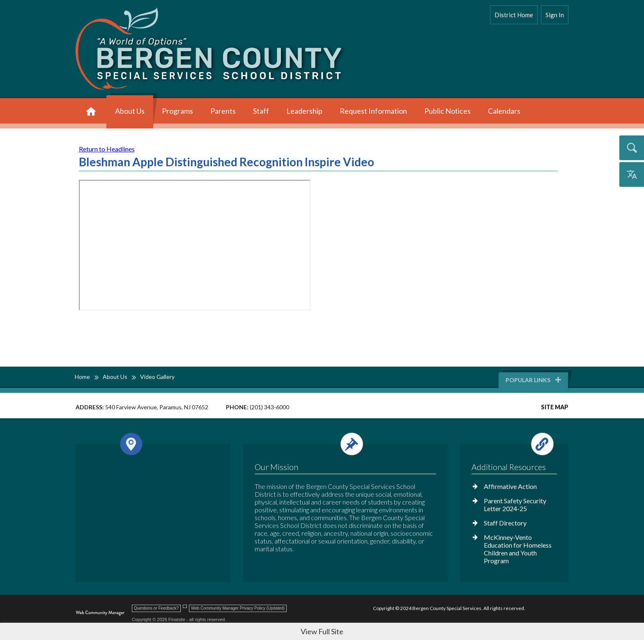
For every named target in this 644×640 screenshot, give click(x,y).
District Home (513, 14)
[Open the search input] (631, 147)
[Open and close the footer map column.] (151, 444)
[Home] (91, 111)
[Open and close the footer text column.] (344, 444)
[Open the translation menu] (631, 174)
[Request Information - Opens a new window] (373, 111)
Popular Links (534, 379)
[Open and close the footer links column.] (513, 444)
